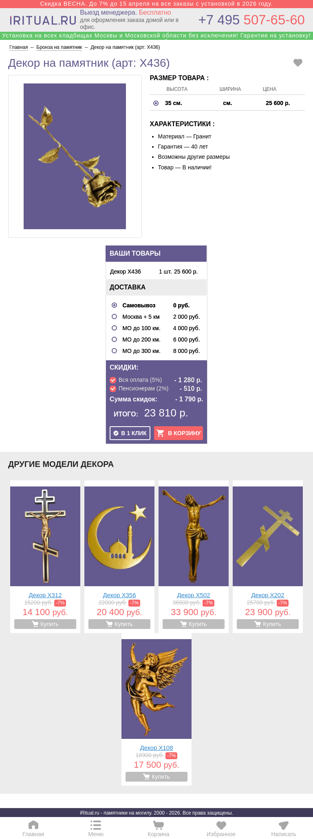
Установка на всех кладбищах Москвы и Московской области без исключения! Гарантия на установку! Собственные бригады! (156, 38)
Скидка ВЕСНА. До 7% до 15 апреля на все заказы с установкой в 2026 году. (156, 3)
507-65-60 (251, 19)
